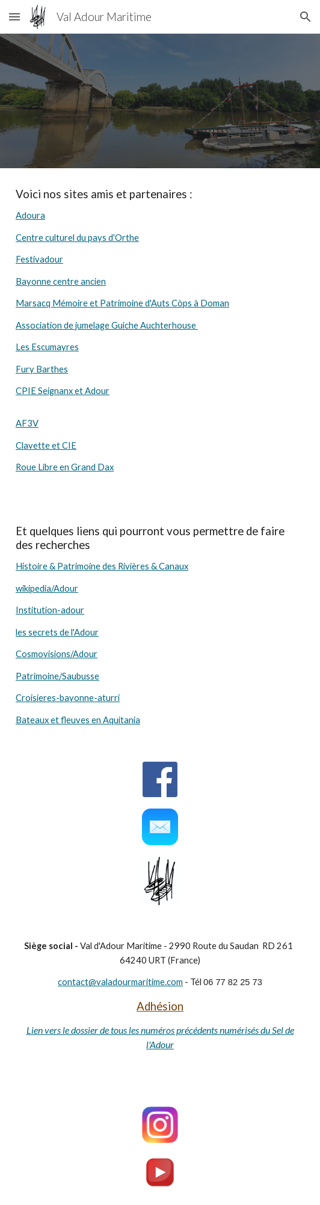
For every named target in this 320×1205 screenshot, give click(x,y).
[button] (14, 16)
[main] (160, 337)
